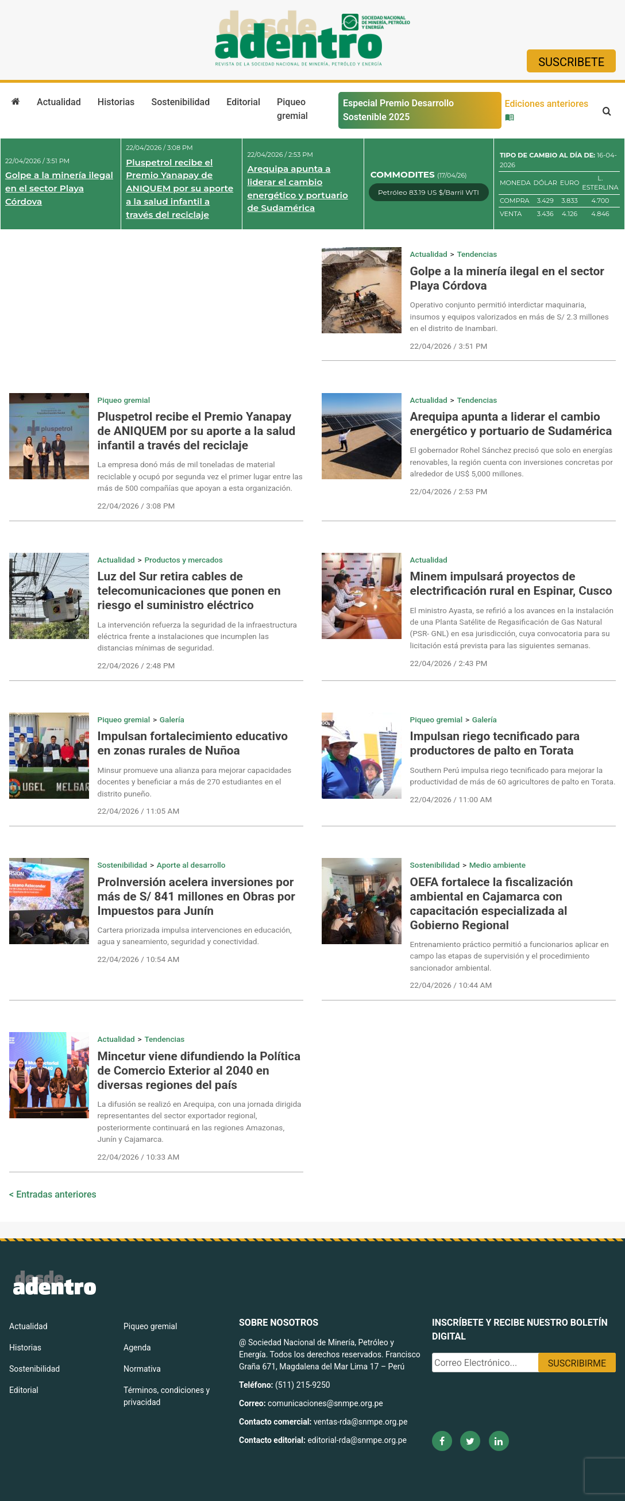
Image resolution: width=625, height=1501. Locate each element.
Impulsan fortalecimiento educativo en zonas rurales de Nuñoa (193, 743)
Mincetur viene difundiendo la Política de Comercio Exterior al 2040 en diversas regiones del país (199, 1070)
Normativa (142, 1368)
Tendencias (477, 254)
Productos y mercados (183, 559)
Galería (172, 719)
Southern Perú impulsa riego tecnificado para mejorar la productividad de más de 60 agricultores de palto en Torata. (513, 775)
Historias (116, 102)
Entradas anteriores (56, 1194)
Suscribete (571, 62)
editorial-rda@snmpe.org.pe (357, 1440)
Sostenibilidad (180, 102)
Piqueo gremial (292, 109)
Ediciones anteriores (547, 109)
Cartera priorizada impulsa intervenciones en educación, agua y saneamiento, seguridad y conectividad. (195, 935)
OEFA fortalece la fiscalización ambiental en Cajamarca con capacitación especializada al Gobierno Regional (491, 903)
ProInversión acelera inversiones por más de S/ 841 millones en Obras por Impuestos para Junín (196, 896)
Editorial (243, 102)
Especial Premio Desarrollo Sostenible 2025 (398, 110)
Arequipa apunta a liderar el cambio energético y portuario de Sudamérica (297, 188)
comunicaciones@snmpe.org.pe (326, 1403)
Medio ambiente (497, 864)
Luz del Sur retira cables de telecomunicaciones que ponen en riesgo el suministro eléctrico (189, 590)
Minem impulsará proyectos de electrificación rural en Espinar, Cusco (511, 583)
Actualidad (59, 102)
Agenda (137, 1347)
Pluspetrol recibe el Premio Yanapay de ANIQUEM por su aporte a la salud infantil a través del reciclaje (179, 188)
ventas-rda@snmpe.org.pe (360, 1421)
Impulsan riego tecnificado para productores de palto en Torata (495, 743)
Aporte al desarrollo (191, 864)
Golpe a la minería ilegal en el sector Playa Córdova (59, 188)
